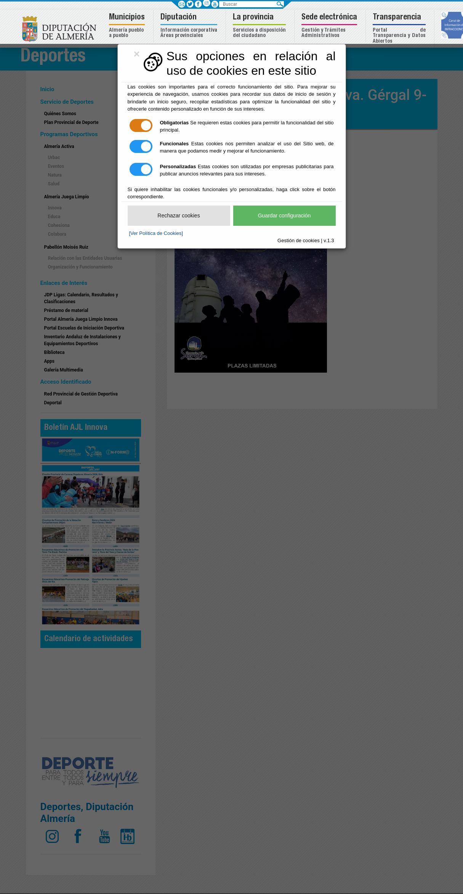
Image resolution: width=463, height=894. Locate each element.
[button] (128, 26)
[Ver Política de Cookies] (156, 233)
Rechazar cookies (178, 215)
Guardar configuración (284, 215)
